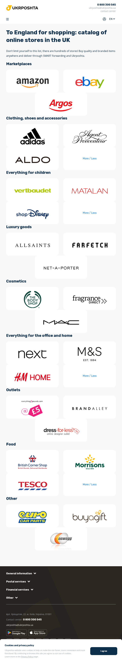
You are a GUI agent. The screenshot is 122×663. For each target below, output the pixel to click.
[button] (20, 573)
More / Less (90, 158)
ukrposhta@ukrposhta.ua (102, 7)
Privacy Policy (27, 656)
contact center (108, 11)
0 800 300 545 (106, 4)
